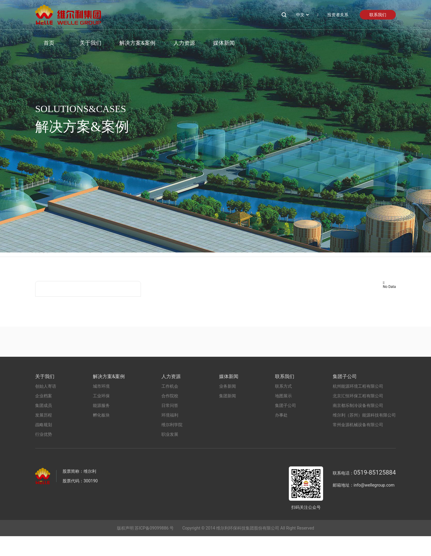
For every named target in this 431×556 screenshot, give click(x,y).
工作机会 (169, 406)
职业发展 (169, 454)
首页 (40, 43)
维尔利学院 (171, 444)
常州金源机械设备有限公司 (358, 444)
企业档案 (43, 415)
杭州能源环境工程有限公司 (358, 406)
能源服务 (163, 264)
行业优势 (43, 454)
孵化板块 (222, 264)
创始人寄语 (45, 406)
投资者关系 (337, 14)
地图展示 (283, 415)
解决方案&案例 (129, 43)
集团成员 (43, 425)
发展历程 (43, 434)
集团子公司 (285, 425)
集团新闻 (227, 415)
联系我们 (377, 14)
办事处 (281, 434)
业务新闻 (227, 406)
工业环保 (104, 264)
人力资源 (175, 43)
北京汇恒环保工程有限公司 (358, 415)
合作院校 (169, 415)
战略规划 (43, 444)
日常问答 (169, 425)
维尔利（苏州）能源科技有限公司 (364, 434)
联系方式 (283, 406)
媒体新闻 (215, 43)
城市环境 (46, 264)
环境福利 (169, 434)
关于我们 (82, 43)
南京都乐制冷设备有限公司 (358, 425)
